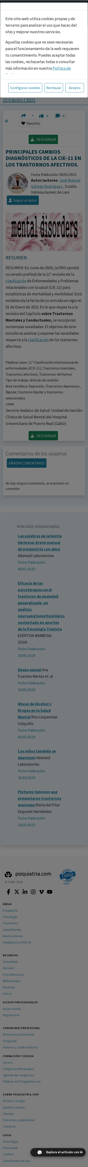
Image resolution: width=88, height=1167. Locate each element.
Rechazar (53, 87)
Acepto (74, 87)
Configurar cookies (25, 87)
